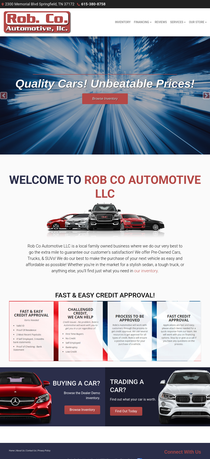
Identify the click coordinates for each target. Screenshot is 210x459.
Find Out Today (126, 411)
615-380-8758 (93, 4)
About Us (20, 450)
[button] (3, 95)
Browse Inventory (105, 98)
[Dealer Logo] (37, 22)
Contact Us (31, 450)
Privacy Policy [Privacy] (44, 450)
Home (12, 450)
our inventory (146, 270)
